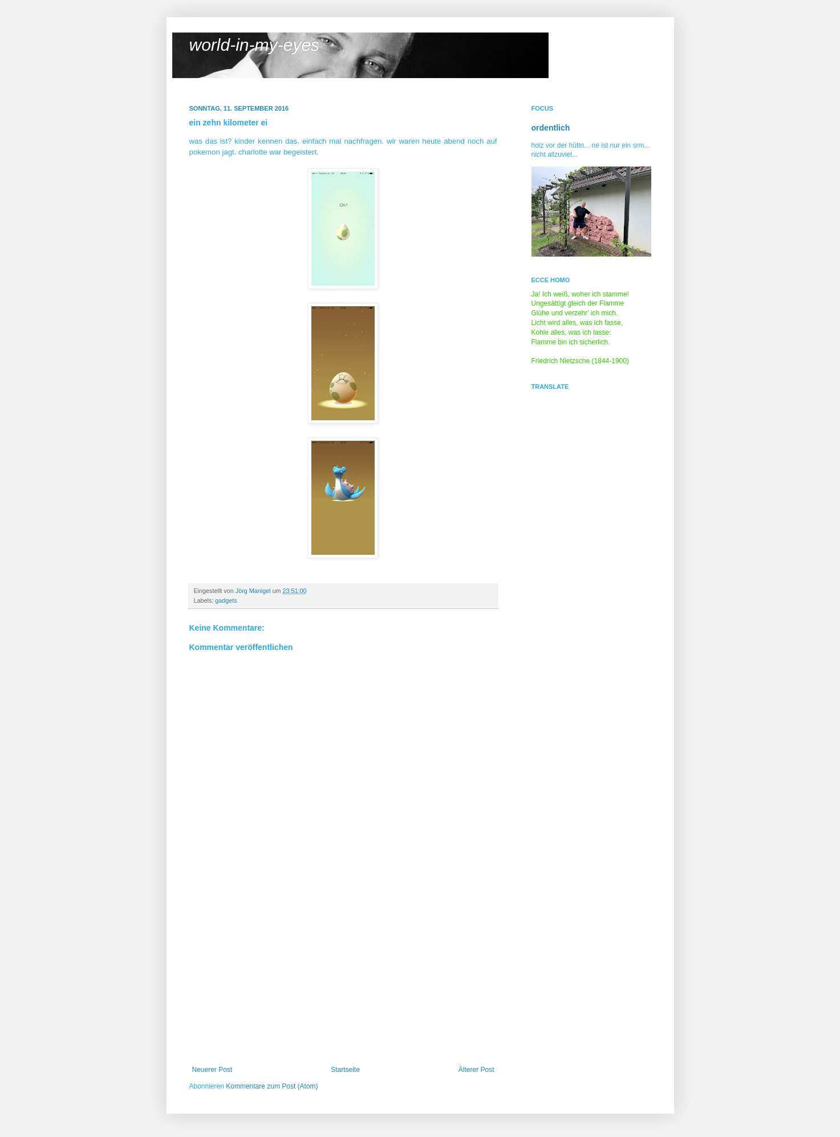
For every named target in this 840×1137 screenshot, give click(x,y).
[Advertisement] (343, 980)
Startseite (345, 1070)
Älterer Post (476, 1070)
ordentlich (550, 127)
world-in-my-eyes (254, 44)
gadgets (226, 600)
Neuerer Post (212, 1070)
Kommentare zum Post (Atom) (272, 1086)
